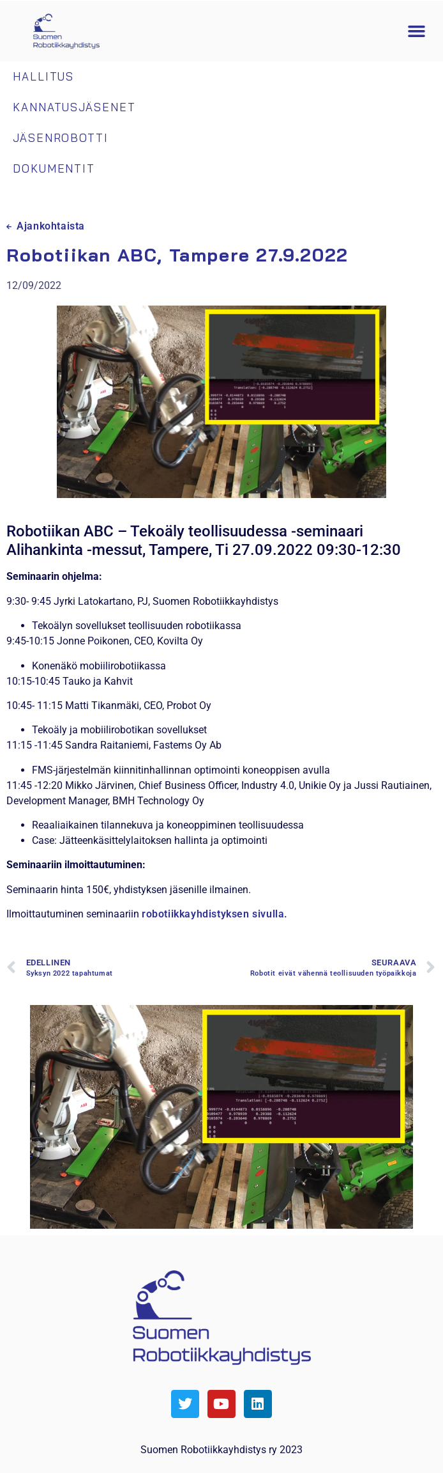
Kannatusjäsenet (74, 107)
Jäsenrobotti (61, 137)
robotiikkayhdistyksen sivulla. (215, 914)
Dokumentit (54, 168)
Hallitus (43, 76)
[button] (417, 31)
